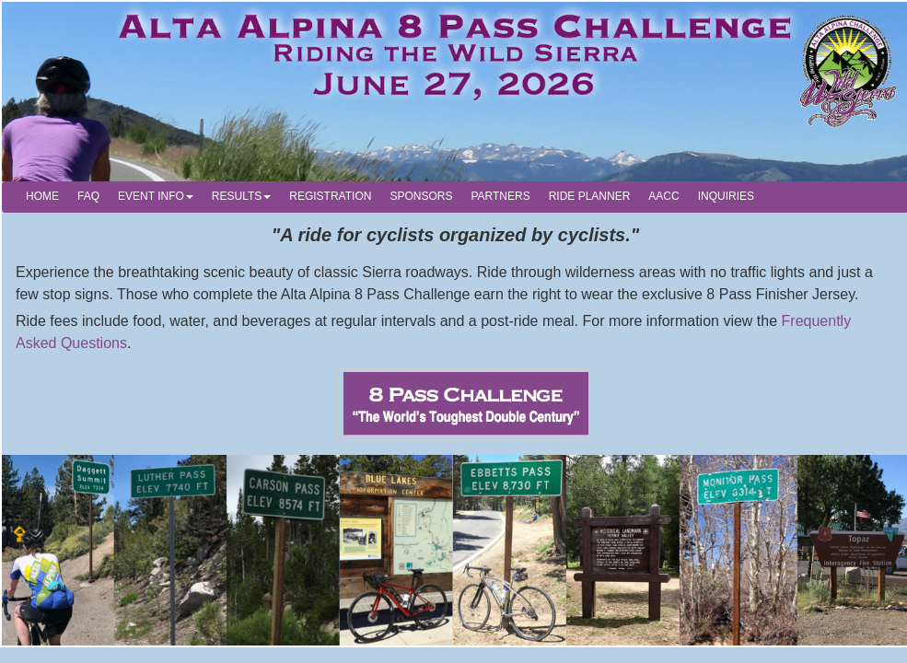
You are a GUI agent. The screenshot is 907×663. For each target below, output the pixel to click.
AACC (663, 196)
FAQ (88, 196)
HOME (42, 196)
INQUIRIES (726, 196)
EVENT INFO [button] (155, 196)
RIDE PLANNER (590, 196)
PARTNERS (500, 196)
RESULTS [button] (241, 196)
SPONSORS (421, 196)
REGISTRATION (330, 196)
